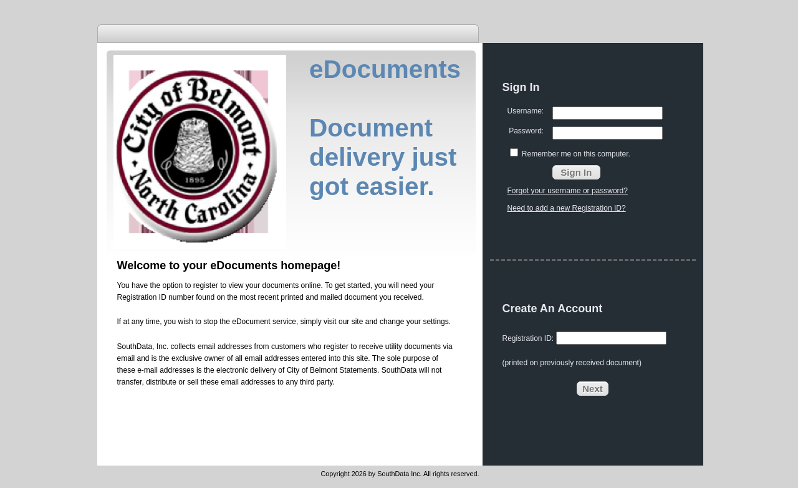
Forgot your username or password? (567, 190)
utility (393, 346)
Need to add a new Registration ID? (566, 208)
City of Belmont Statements (332, 370)
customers (288, 346)
